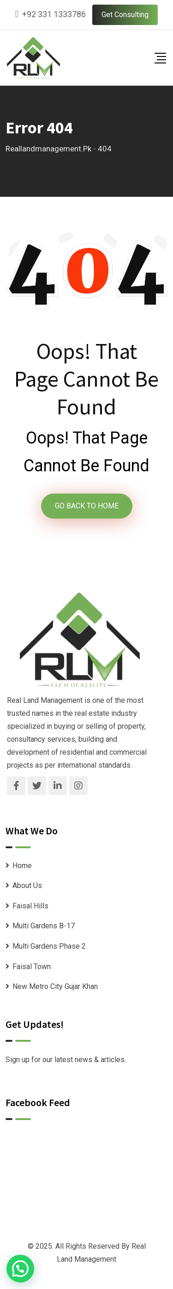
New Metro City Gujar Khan (55, 986)
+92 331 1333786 (54, 14)
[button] (20, 1269)
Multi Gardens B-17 (43, 925)
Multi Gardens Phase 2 (49, 946)
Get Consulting (125, 14)
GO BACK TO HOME (87, 505)
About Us (27, 885)
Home (22, 865)
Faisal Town (31, 966)
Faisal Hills (30, 905)
